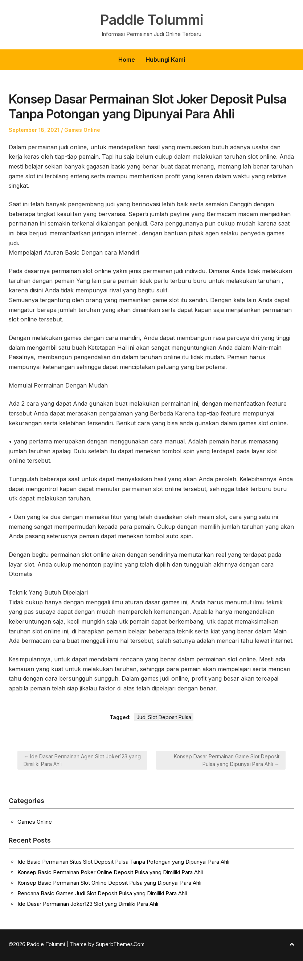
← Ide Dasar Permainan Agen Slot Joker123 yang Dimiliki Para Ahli (82, 760)
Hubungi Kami (165, 59)
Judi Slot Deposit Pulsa (163, 717)
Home (126, 59)
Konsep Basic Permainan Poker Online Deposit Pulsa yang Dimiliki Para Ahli (110, 872)
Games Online (82, 130)
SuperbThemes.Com (120, 944)
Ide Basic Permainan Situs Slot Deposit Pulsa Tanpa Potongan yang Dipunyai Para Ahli (123, 861)
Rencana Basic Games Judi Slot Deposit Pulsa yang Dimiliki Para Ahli (102, 893)
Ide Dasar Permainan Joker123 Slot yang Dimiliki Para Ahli (87, 903)
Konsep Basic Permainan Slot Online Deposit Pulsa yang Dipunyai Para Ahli (109, 882)
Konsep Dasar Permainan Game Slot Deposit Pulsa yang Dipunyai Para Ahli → (226, 760)
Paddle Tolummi (151, 19)
